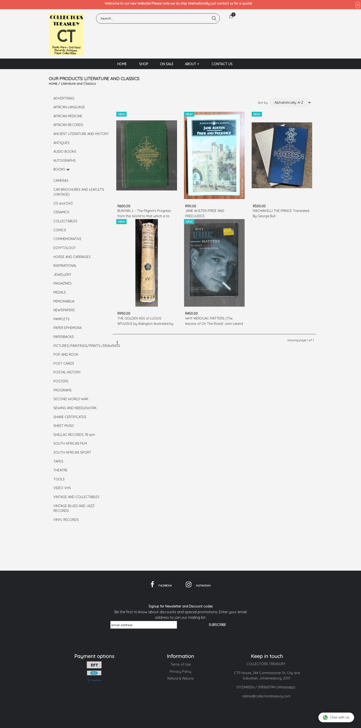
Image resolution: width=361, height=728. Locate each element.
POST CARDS (63, 363)
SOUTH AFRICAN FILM (70, 443)
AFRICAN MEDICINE (67, 116)
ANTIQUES (61, 143)
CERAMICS (61, 212)
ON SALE (166, 64)
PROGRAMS (62, 390)
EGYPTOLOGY (64, 248)
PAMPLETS (61, 319)
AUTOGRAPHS (64, 161)
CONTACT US (222, 64)
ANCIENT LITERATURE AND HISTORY (81, 134)
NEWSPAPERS (64, 310)
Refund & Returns (180, 678)
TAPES (58, 461)
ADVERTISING (63, 98)
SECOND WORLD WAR (70, 399)
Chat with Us (336, 717)
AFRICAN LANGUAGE (69, 107)
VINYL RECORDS (66, 520)
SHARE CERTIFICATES (69, 417)
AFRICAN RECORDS (68, 125)
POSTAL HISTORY (67, 372)
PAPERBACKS (63, 337)
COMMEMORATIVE (67, 239)
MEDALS (59, 292)
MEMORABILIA (63, 301)
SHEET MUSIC (63, 426)
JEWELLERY (62, 275)
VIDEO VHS (62, 488)
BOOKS (61, 169)
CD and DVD (63, 203)
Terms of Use (181, 664)
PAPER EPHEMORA (67, 328)
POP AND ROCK (65, 354)
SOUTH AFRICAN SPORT (72, 452)
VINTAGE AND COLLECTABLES (76, 497)
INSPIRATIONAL (65, 266)
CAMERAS (60, 181)
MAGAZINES (62, 283)
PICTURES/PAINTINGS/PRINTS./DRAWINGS (81, 346)
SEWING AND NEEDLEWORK (74, 408)
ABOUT (192, 64)
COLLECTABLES (65, 221)
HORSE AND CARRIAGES (72, 257)
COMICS (59, 230)
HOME (122, 64)
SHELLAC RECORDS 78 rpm (74, 435)
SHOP (143, 64)
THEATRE (60, 470)
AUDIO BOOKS (64, 152)
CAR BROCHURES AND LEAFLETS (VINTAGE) (78, 192)
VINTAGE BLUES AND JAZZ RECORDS (73, 508)
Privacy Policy (180, 671)
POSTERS (60, 381)
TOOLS (59, 479)
